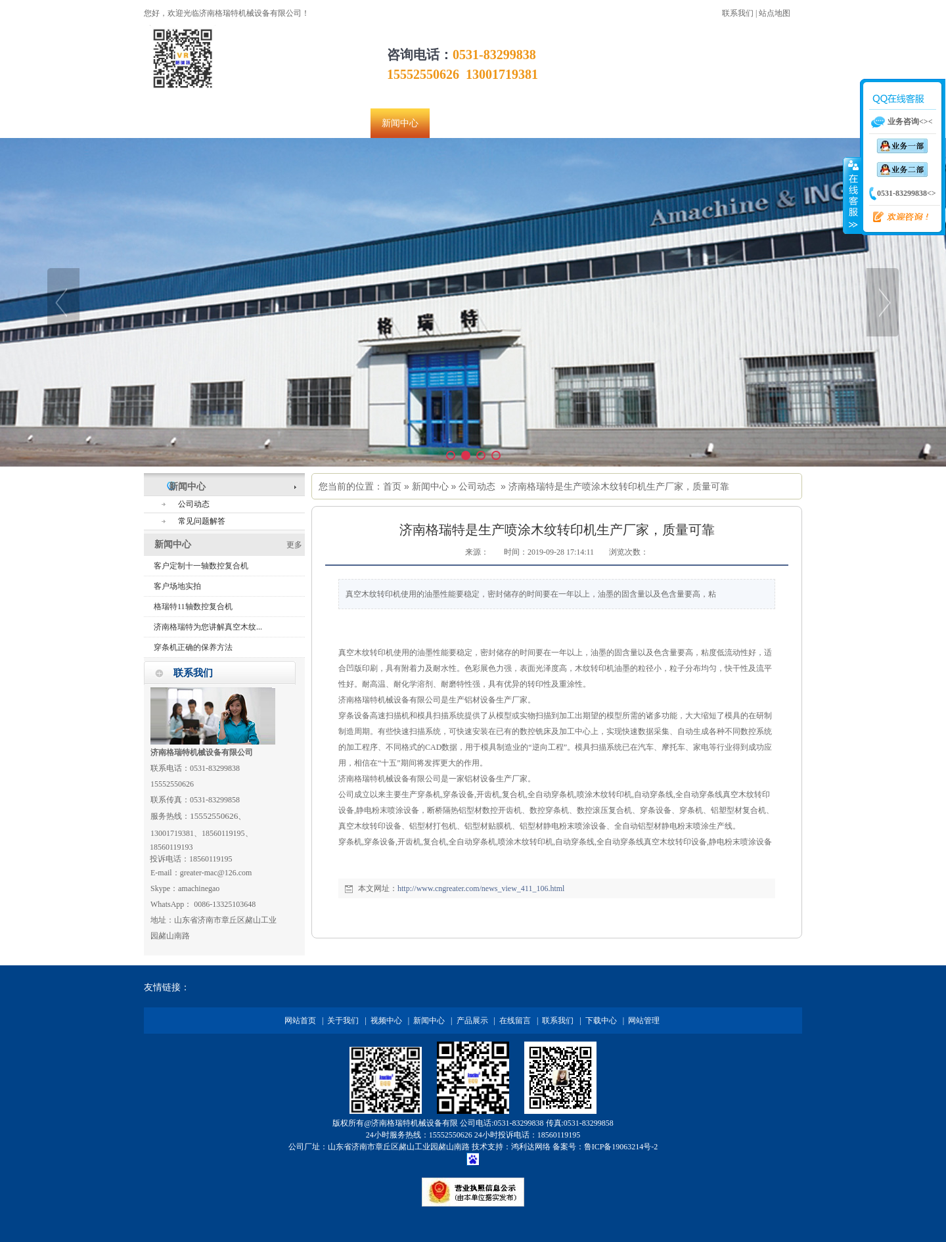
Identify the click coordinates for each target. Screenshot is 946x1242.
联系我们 (738, 13)
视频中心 (386, 1020)
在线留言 (515, 1020)
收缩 (852, 195)
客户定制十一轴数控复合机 (201, 565)
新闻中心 (430, 486)
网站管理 (644, 1020)
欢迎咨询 (895, 217)
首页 (392, 486)
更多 (294, 544)
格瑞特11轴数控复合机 (193, 606)
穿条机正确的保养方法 (193, 647)
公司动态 (477, 486)
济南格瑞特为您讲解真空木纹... (208, 627)
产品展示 (472, 1020)
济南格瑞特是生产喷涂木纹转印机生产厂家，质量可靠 (618, 486)
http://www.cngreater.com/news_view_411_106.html (480, 888)
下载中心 (601, 1020)
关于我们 (343, 1020)
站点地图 (774, 13)
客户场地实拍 (177, 586)
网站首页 (300, 1020)
